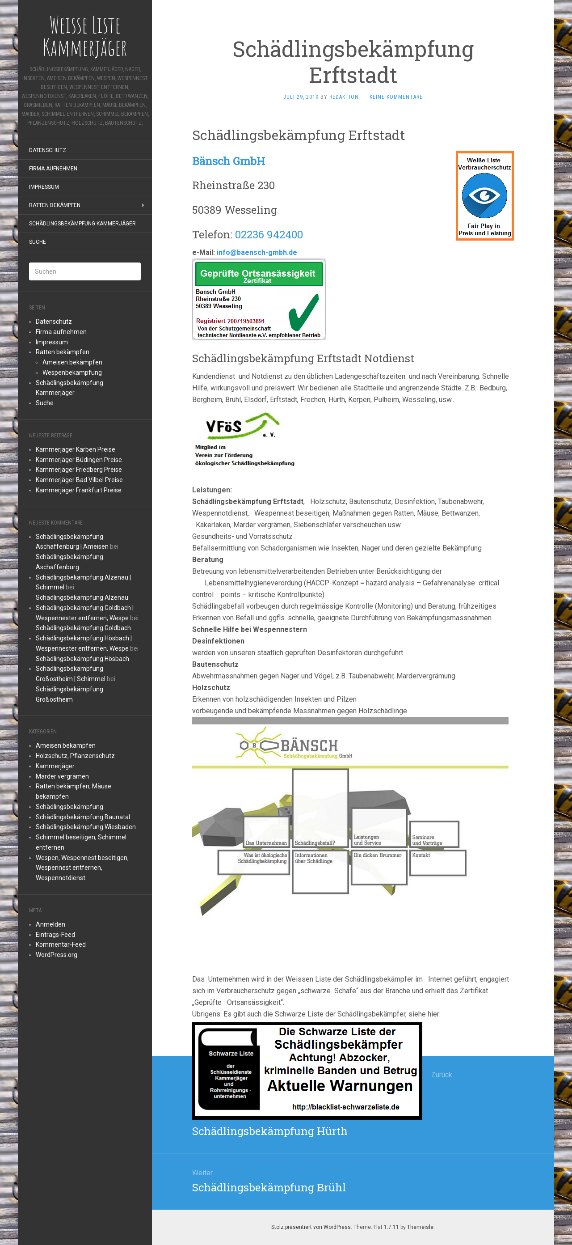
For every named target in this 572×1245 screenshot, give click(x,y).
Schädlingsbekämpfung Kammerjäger (82, 223)
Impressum (44, 187)
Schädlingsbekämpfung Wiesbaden (86, 826)
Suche (37, 242)
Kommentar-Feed (61, 944)
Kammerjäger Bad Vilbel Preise (79, 479)
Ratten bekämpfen (54, 205)
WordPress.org (56, 954)
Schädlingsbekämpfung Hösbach (82, 658)
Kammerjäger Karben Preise (75, 449)
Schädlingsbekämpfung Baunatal (83, 817)
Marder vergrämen (62, 776)
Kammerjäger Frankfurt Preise (79, 490)
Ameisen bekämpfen (72, 362)
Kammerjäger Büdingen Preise (79, 459)
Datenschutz (47, 150)
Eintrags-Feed (55, 934)
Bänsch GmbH (228, 161)
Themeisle (420, 1227)
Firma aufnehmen (53, 168)
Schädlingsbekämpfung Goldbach (83, 627)
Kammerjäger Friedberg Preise (79, 469)
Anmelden (50, 924)
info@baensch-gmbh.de (257, 252)
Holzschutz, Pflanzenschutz (75, 755)
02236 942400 (269, 234)
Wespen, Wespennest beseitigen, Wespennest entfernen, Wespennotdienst (82, 868)
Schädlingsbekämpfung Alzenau (82, 597)
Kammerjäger (55, 766)
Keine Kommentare (396, 97)
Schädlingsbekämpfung (69, 806)
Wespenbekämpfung (72, 372)
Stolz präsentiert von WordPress (311, 1227)
